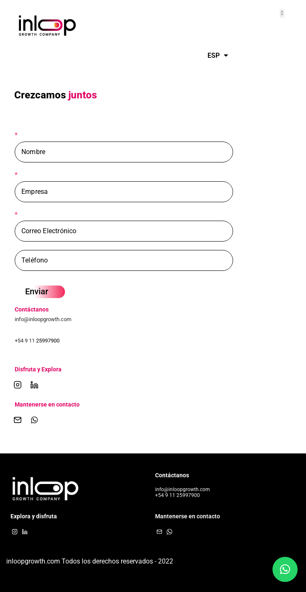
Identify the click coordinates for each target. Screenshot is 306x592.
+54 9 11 (25, 340)
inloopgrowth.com (33, 561)
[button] (282, 13)
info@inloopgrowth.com (43, 319)
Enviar (36, 291)
